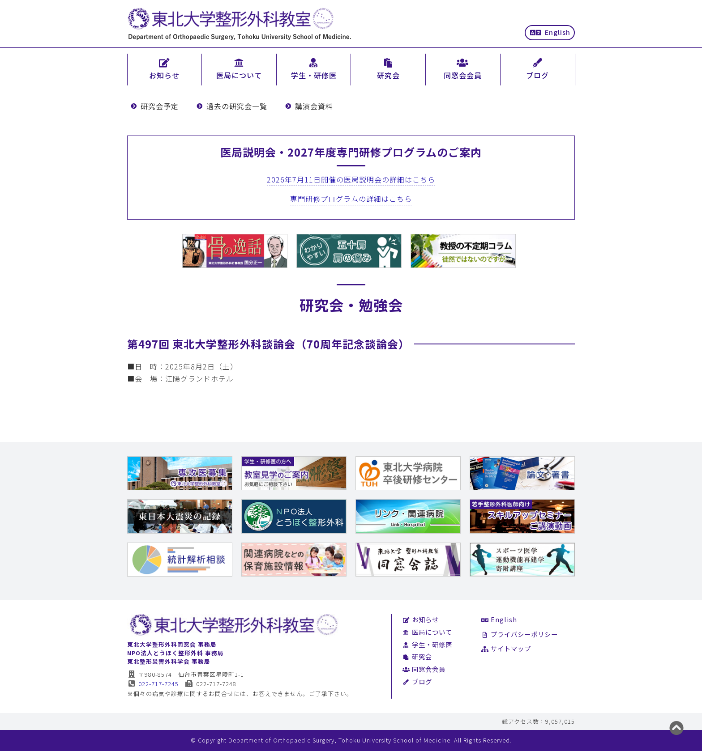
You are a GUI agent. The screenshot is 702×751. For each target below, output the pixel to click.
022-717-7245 (153, 683)
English (550, 32)
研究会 (417, 656)
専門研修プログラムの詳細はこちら (351, 198)
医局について (427, 631)
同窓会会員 (423, 669)
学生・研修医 (427, 644)
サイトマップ (506, 648)
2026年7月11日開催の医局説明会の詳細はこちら (351, 179)
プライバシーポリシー (519, 634)
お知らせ (420, 619)
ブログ (417, 681)
